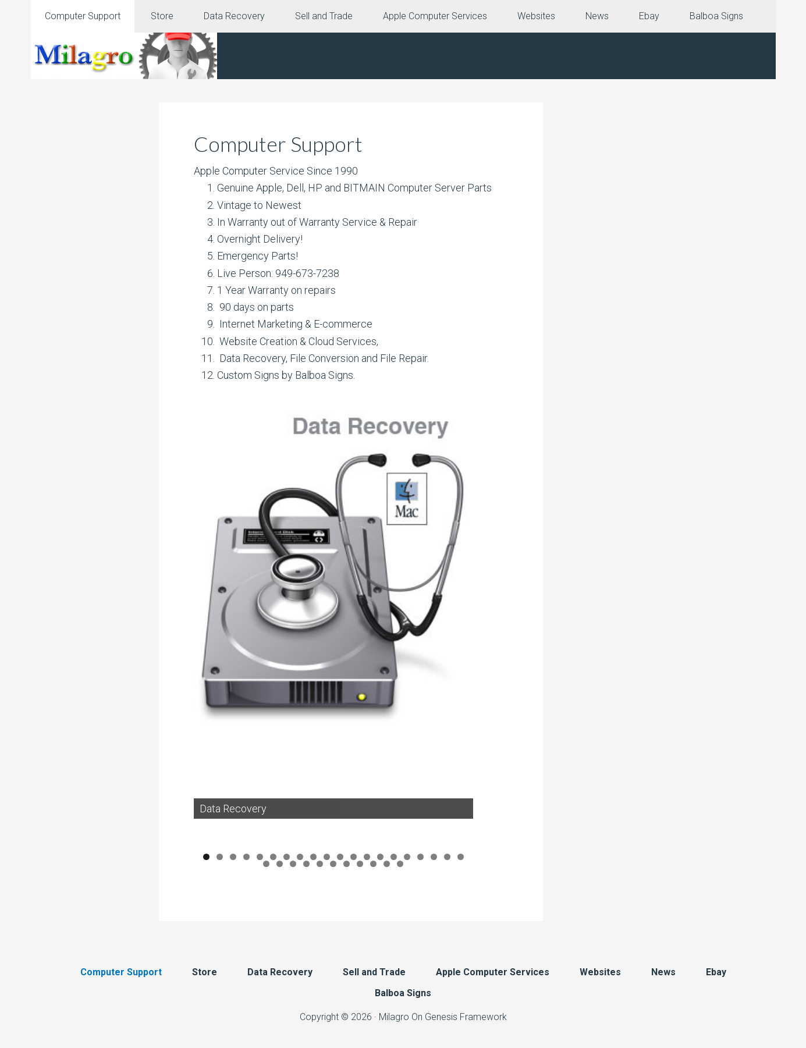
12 (353, 857)
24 (306, 864)
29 (373, 864)
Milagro (394, 1016)
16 (407, 857)
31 (400, 864)
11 (340, 857)
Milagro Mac (124, 56)
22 (279, 864)
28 (360, 864)
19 (447, 857)
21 (266, 864)
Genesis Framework (466, 1016)
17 (420, 857)
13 (367, 857)
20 (460, 857)
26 (333, 864)
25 (320, 864)
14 (380, 857)
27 (346, 864)
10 (327, 857)
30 (387, 864)
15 (393, 857)
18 (434, 857)
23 (293, 864)
